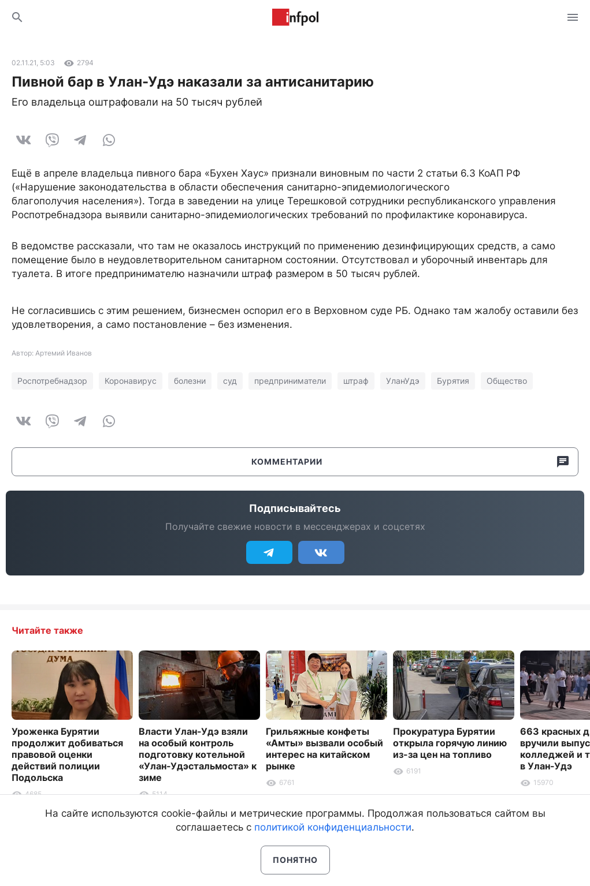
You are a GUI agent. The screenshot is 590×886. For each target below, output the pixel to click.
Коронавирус (131, 381)
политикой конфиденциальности (332, 827)
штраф (356, 381)
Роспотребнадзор (52, 381)
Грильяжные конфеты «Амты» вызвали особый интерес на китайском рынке (324, 749)
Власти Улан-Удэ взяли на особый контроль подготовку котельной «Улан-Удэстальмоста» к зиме (198, 754)
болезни (190, 381)
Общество (507, 381)
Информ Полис (295, 17)
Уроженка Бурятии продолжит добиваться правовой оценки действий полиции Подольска (67, 754)
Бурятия (453, 381)
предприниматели (290, 381)
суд (230, 381)
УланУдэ (403, 381)
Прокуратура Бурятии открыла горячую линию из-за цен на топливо (450, 743)
